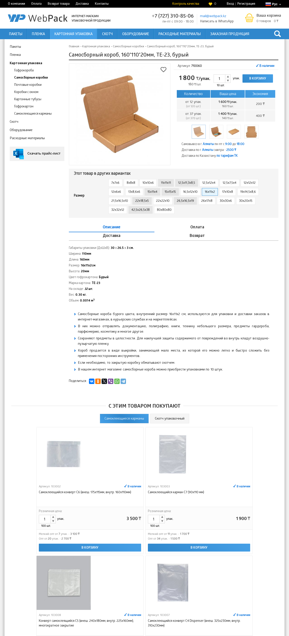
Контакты (102, 4)
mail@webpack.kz (213, 16)
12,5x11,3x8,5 (186, 183)
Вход (230, 4)
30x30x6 (226, 201)
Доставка (82, 4)
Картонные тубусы (27, 100)
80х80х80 (164, 210)
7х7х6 (115, 183)
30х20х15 (245, 201)
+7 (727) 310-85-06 (173, 17)
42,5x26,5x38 (140, 210)
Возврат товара (59, 4)
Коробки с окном (26, 92)
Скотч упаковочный (169, 410)
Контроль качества (185, 4)
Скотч (107, 34)
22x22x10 (163, 201)
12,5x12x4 (208, 183)
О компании (16, 4)
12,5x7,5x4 (229, 183)
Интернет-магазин (207, 598)
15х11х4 (152, 192)
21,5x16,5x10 (119, 201)
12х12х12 (250, 183)
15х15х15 (170, 192)
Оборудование (135, 34)
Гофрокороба (24, 71)
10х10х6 (148, 183)
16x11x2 (210, 192)
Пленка (38, 34)
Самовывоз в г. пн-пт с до (213, 144)
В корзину (257, 79)
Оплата (36, 4)
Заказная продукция (229, 34)
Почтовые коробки (28, 85)
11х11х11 (166, 183)
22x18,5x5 (142, 201)
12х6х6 (116, 192)
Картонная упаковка (73, 34)
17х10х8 (227, 192)
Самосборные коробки (31, 78)
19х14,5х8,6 (248, 192)
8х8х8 (131, 183)
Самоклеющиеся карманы (33, 114)
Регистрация (246, 4)
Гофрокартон (23, 107)
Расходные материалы (179, 34)
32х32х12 (117, 210)
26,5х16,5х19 (185, 201)
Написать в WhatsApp (217, 22)
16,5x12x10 (190, 192)
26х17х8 (206, 201)
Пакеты (15, 34)
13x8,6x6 (134, 192)
